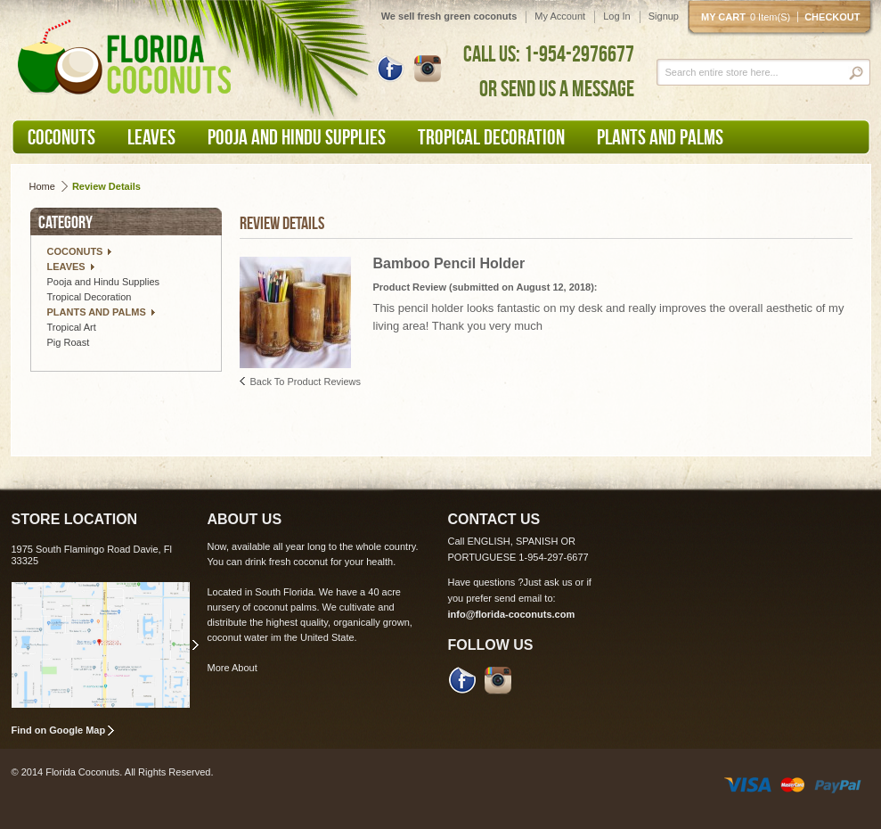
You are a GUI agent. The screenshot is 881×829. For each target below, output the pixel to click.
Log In (617, 16)
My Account (559, 16)
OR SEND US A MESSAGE (556, 88)
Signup (664, 16)
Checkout (832, 17)
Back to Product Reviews (306, 381)
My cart (749, 17)
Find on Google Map (59, 730)
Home (42, 186)
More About (232, 667)
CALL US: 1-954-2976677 (548, 53)
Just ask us (548, 582)
